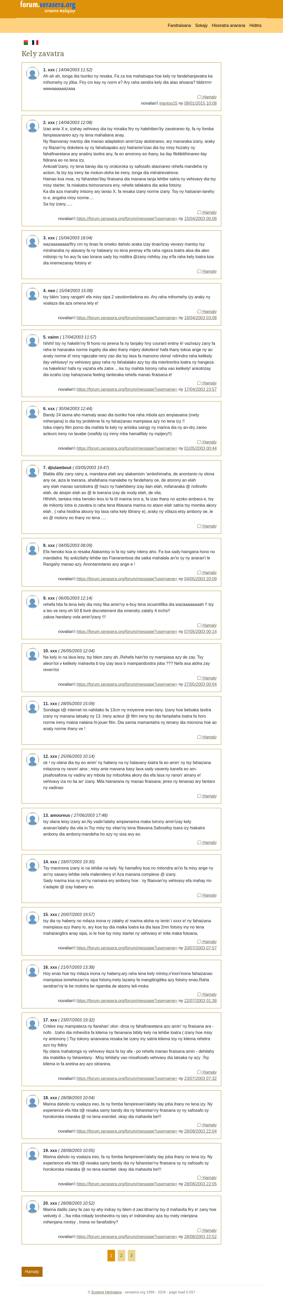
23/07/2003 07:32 (200, 1078)
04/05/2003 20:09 (200, 579)
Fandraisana (179, 25)
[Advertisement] (242, 117)
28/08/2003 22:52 (200, 1236)
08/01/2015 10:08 (200, 103)
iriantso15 (168, 103)
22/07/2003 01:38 (200, 1000)
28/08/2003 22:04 (200, 1131)
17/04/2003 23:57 (200, 389)
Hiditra (255, 25)
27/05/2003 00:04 (200, 684)
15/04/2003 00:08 (200, 218)
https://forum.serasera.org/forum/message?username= (126, 218)
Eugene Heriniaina (107, 1292)
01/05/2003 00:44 (200, 448)
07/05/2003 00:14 (200, 631)
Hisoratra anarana (228, 25)
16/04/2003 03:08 (200, 318)
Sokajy (201, 25)
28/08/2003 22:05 (200, 1184)
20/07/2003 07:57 (200, 948)
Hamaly (207, 97)
